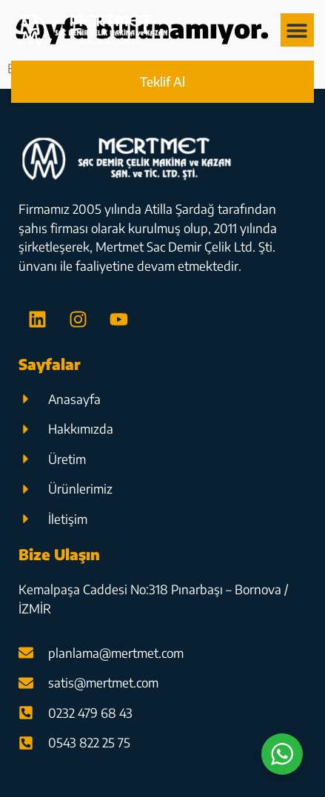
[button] (297, 30)
